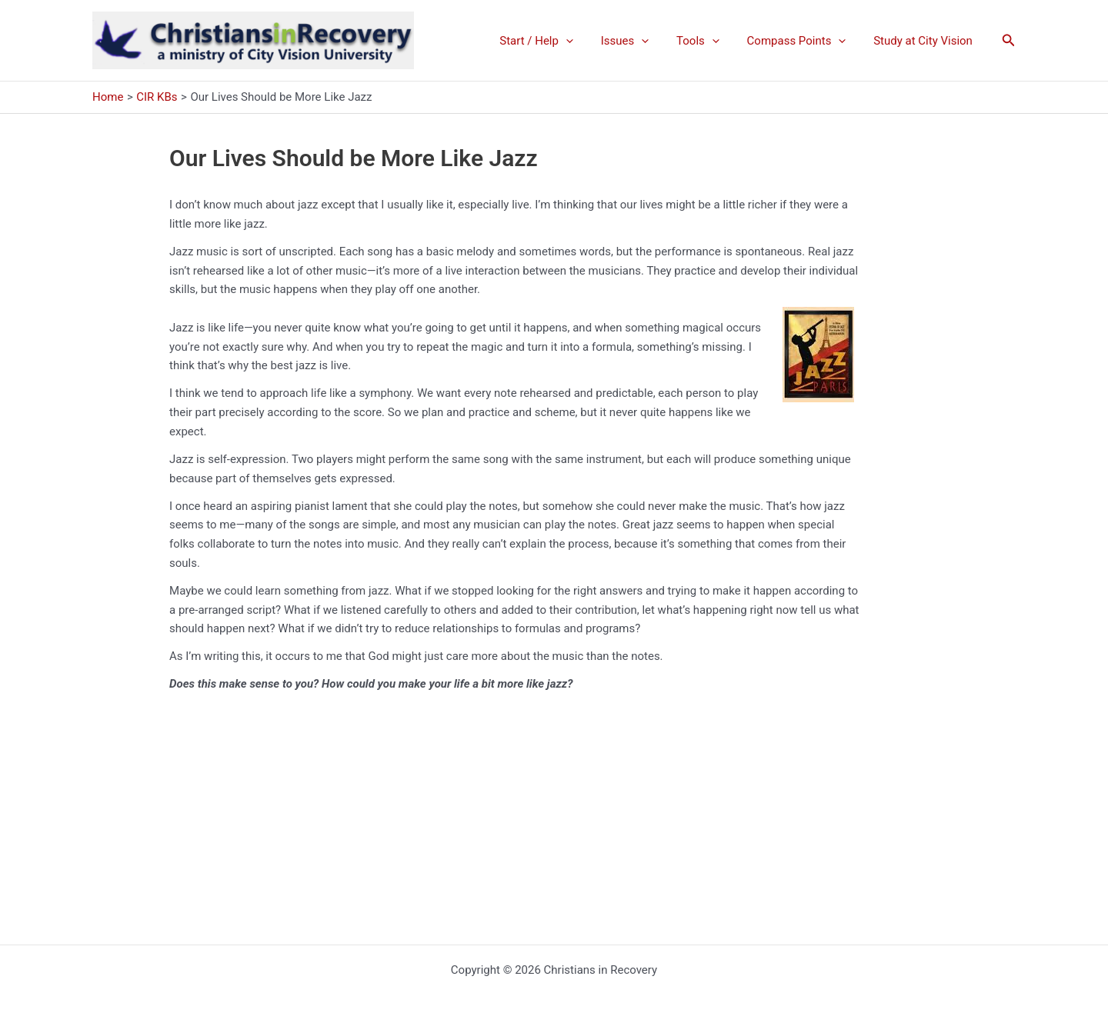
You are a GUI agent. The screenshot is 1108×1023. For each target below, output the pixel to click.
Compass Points (803, 41)
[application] (586, 41)
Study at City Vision (925, 41)
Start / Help (556, 41)
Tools (709, 41)
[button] (1009, 40)
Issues (640, 41)
